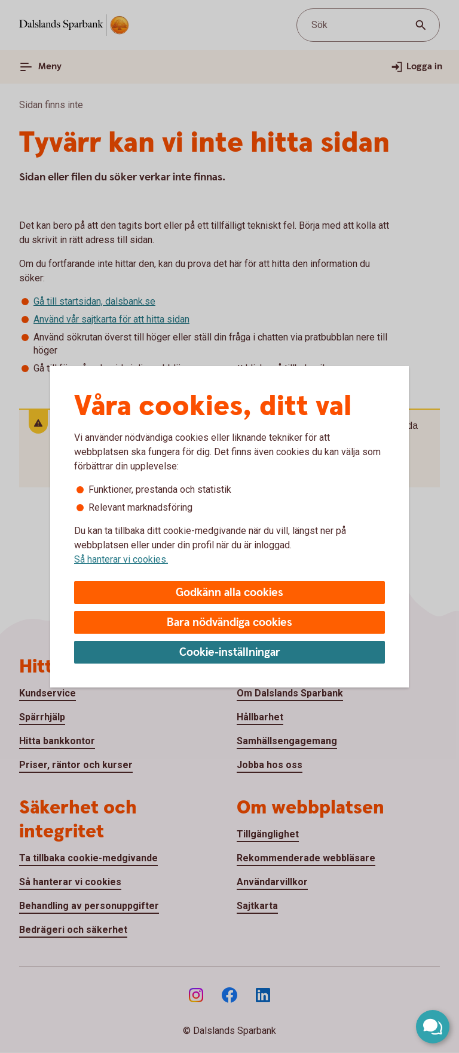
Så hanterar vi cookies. (121, 559)
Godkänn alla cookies (229, 592)
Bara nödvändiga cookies (229, 622)
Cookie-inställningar (229, 652)
